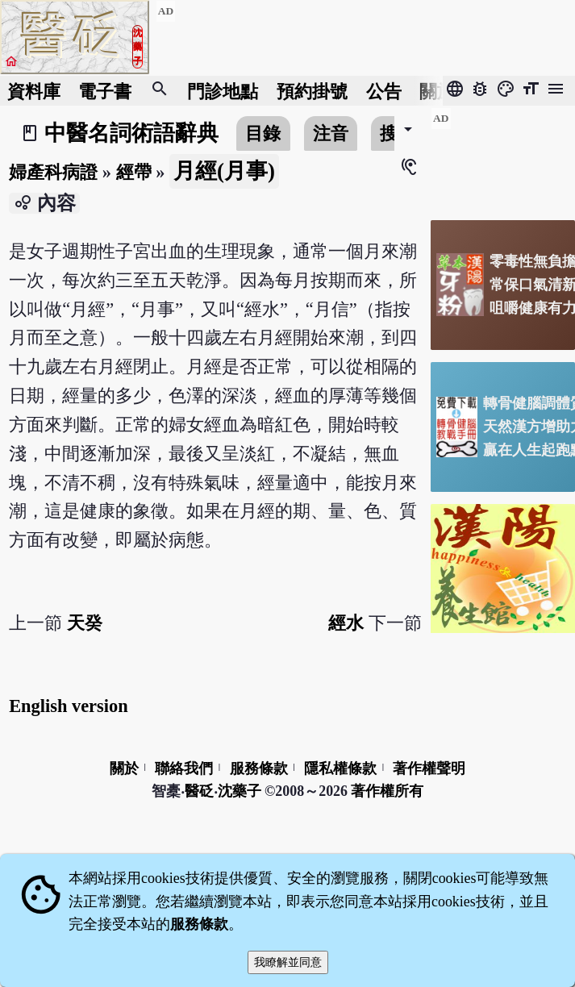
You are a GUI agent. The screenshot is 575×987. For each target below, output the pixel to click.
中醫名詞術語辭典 (131, 133)
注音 (330, 133)
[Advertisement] (503, 157)
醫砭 (199, 791)
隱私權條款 (340, 768)
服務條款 (259, 768)
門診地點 (222, 91)
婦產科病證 (53, 172)
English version (68, 706)
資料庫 (33, 91)
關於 (437, 91)
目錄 (263, 133)
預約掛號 (312, 91)
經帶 (134, 172)
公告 (384, 91)
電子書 (104, 91)
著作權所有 (387, 791)
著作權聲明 (429, 768)
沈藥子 (239, 791)
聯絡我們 (184, 768)
